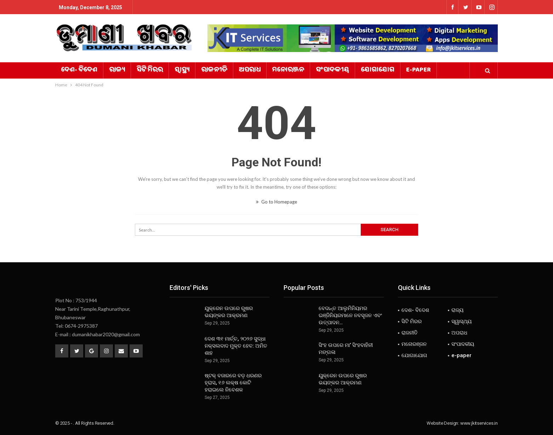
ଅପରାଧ (250, 70)
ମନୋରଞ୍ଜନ (288, 70)
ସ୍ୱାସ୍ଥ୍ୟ (182, 70)
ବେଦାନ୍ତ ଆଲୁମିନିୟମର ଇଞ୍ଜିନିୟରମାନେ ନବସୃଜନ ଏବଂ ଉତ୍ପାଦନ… (350, 315)
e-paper (418, 70)
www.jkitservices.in (479, 423)
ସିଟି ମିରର (150, 70)
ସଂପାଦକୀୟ (332, 70)
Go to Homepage (276, 202)
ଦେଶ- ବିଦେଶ (79, 70)
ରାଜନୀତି (214, 70)
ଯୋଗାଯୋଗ (377, 70)
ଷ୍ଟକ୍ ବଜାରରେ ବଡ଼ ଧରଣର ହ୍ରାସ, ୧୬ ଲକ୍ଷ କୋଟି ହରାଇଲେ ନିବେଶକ (233, 382)
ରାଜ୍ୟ (117, 70)
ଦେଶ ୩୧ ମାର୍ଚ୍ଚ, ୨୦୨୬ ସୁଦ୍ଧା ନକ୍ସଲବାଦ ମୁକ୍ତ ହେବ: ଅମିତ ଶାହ (236, 346)
